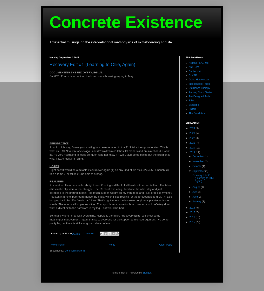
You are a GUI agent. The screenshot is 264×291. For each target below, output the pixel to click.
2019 (193, 152)
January (197, 201)
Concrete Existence (126, 22)
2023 (193, 133)
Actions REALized (199, 62)
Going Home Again (199, 79)
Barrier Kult (195, 71)
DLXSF (193, 75)
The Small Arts (197, 113)
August (196, 187)
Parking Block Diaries (200, 92)
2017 (193, 212)
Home (112, 244)
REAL (192, 100)
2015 (193, 222)
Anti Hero (194, 67)
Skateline (194, 104)
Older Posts (165, 244)
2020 (193, 147)
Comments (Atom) (75, 250)
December (198, 156)
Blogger (147, 272)
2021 (193, 142)
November (198, 161)
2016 (193, 217)
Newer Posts (58, 244)
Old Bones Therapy (199, 88)
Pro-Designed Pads (199, 96)
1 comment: (89, 233)
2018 (193, 207)
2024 (193, 128)
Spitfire (192, 109)
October (197, 166)
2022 (193, 138)
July (195, 191)
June (195, 196)
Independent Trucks (199, 83)
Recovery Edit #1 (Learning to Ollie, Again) (92, 64)
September (198, 171)
